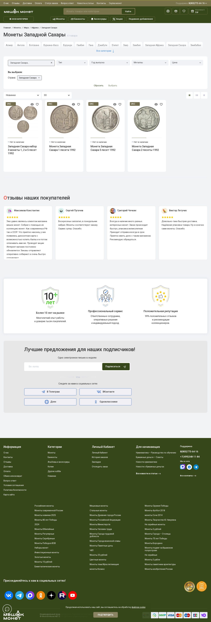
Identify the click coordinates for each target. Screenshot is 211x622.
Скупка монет (115, 3)
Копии (51, 466)
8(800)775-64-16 (191, 3)
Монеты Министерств (100, 524)
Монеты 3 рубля (152, 559)
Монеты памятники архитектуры (160, 564)
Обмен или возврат (13, 476)
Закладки (96, 462)
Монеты (59, 19)
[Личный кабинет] (168, 11)
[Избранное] (184, 11)
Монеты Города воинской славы (105, 541)
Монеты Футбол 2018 (155, 510)
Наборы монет (41, 548)
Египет (115, 45)
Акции (118, 19)
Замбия (137, 45)
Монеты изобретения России (159, 569)
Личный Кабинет (100, 452)
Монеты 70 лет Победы (156, 538)
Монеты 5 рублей (153, 529)
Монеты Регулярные (44, 534)
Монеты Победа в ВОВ (45, 543)
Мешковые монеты (99, 506)
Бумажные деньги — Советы (149, 457)
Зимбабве (195, 45)
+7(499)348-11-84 (190, 456)
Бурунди (67, 45)
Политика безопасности (15, 490)
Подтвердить (105, 615)
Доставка (27, 3)
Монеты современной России (49, 510)
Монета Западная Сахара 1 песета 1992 (62, 148)
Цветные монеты (98, 559)
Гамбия (80, 45)
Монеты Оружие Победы (156, 506)
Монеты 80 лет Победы (46, 520)
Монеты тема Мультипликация (104, 564)
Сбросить (98, 85)
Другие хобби (54, 471)
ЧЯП (91, 550)
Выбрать (112, 85)
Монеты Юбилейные (44, 529)
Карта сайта (9, 494)
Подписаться (116, 366)
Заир (125, 45)
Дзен (50, 402)
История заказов (100, 457)
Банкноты (78, 19)
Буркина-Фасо (51, 45)
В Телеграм (50, 391)
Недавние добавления (141, 19)
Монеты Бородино (153, 543)
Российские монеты (44, 506)
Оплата (38, 3)
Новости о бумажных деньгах (150, 466)
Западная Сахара (177, 45)
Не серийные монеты (155, 524)
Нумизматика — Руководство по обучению (156, 452)
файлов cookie (139, 607)
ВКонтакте (105, 391)
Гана (91, 45)
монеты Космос (97, 569)
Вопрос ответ (67, 3)
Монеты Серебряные (45, 538)
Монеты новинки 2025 (45, 515)
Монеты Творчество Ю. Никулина (160, 520)
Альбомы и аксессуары (59, 462)
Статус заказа (51, 3)
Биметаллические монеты (47, 566)
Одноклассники (106, 402)
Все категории (19, 19)
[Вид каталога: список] (197, 95)
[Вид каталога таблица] (204, 95)
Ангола (20, 45)
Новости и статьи (85, 3)
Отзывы (15, 3)
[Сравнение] (176, 11)
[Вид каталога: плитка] (189, 95)
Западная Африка (154, 45)
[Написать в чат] (7, 609)
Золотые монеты (43, 557)
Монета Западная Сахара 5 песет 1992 (103, 148)
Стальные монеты (98, 510)
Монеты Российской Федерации (105, 520)
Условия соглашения (14, 485)
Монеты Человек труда (101, 529)
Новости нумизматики (146, 462)
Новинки (52, 476)
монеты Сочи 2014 (153, 515)
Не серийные (151, 555)
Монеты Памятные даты (101, 546)
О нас (6, 3)
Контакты (101, 3)
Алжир (9, 45)
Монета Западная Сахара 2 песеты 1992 (145, 148)
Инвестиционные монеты (47, 552)
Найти (128, 11)
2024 (37, 524)
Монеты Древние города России (105, 515)
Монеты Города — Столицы (158, 534)
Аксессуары (99, 19)
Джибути (102, 45)
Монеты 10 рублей (43, 562)
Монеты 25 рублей (98, 555)
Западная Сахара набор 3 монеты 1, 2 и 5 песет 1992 (22, 150)
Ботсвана (34, 45)
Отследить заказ (100, 466)
